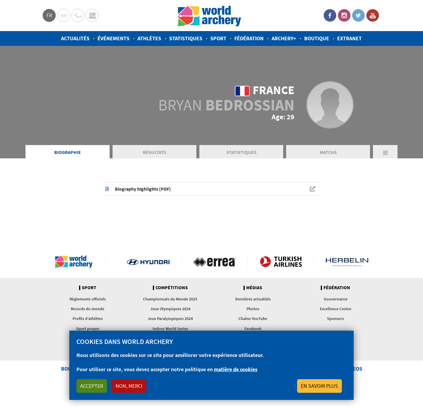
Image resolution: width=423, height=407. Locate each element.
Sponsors (335, 318)
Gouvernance (335, 299)
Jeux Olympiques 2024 (170, 308)
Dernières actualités (253, 299)
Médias (254, 287)
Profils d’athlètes (88, 318)
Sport (218, 38)
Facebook (330, 15)
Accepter (91, 385)
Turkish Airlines (281, 261)
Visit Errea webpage (214, 261)
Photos (252, 308)
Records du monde (87, 308)
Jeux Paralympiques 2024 (170, 318)
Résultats (154, 152)
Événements (113, 38)
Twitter (358, 15)
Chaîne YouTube (252, 318)
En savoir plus (319, 385)
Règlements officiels (88, 299)
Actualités (75, 38)
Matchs (328, 152)
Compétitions (172, 287)
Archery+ (284, 38)
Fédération (249, 38)
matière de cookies (235, 369)
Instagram (344, 15)
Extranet (349, 38)
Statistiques (185, 38)
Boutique (316, 38)
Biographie (67, 152)
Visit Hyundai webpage (148, 261)
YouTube (372, 15)
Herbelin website (347, 261)
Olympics (63, 15)
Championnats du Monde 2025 (170, 299)
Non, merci (129, 385)
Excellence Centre (335, 308)
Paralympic (77, 15)
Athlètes (149, 38)
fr (49, 15)
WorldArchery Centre (92, 15)
